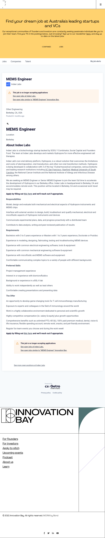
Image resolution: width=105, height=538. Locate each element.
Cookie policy (57, 393)
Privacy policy (46, 393)
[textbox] (52, 228)
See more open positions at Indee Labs (29, 365)
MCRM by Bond (50, 516)
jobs (4, 61)
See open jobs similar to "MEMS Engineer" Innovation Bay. (36, 100)
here (88, 34)
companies (16, 61)
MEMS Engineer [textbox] (21, 129)
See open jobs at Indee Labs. (24, 96)
